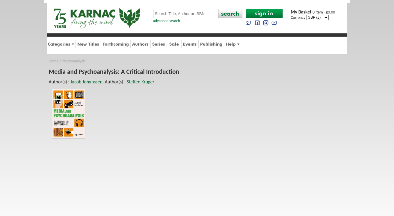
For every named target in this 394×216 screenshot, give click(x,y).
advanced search (166, 20)
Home (54, 61)
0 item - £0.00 (313, 12)
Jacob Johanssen (86, 82)
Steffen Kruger (140, 82)
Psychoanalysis (73, 61)
